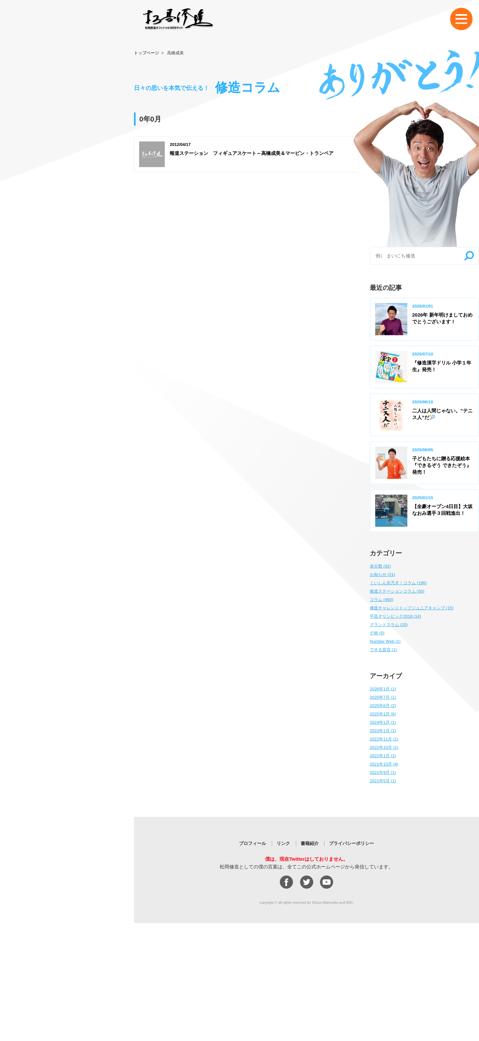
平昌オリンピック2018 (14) (395, 616)
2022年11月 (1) (384, 739)
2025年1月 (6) (383, 714)
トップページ (146, 52)
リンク (283, 843)
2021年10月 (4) (384, 764)
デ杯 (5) (377, 633)
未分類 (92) (380, 566)
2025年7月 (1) (383, 697)
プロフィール (252, 843)
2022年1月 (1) (383, 755)
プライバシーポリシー (351, 843)
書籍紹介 (310, 843)
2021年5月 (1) (383, 780)
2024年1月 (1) (383, 722)
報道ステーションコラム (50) (397, 591)
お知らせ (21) (382, 574)
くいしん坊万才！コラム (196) (398, 582)
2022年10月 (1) (384, 747)
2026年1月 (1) (383, 689)
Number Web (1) (385, 641)
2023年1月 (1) (383, 730)
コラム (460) (381, 599)
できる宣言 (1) (383, 649)
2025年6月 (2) (383, 705)
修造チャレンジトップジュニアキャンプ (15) (412, 608)
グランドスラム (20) (389, 624)
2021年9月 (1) (383, 772)
